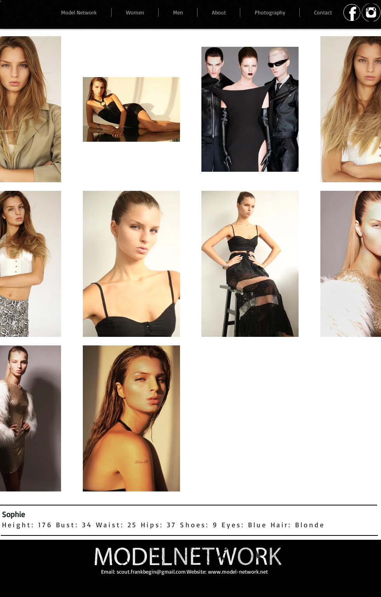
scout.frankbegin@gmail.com (151, 571)
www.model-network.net (238, 571)
